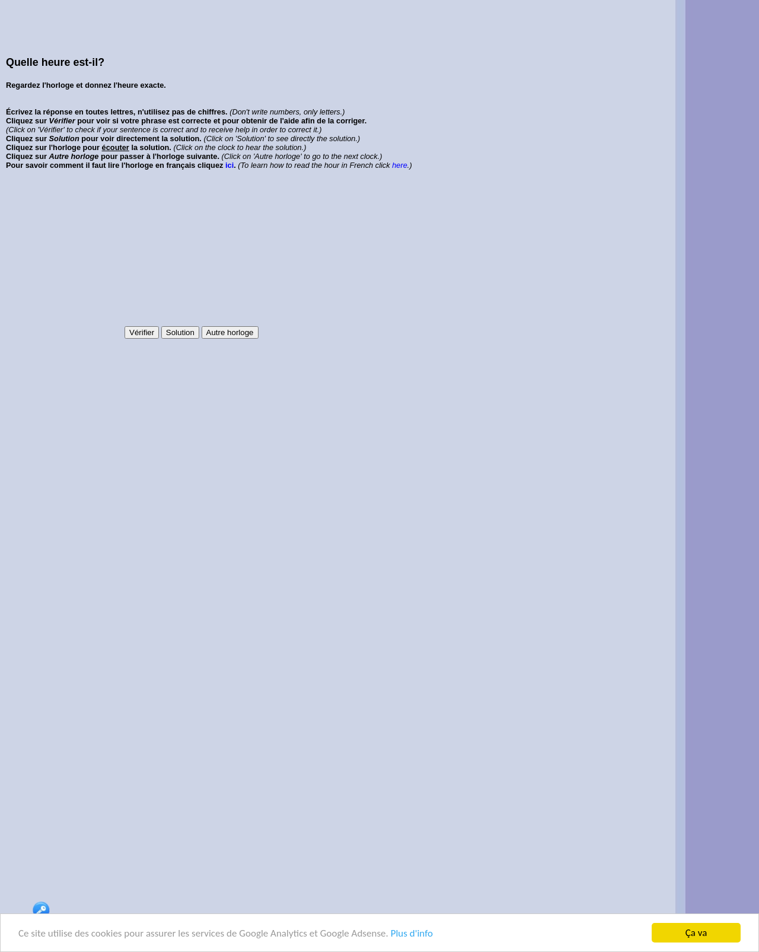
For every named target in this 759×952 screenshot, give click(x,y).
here (399, 165)
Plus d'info (412, 933)
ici (229, 165)
